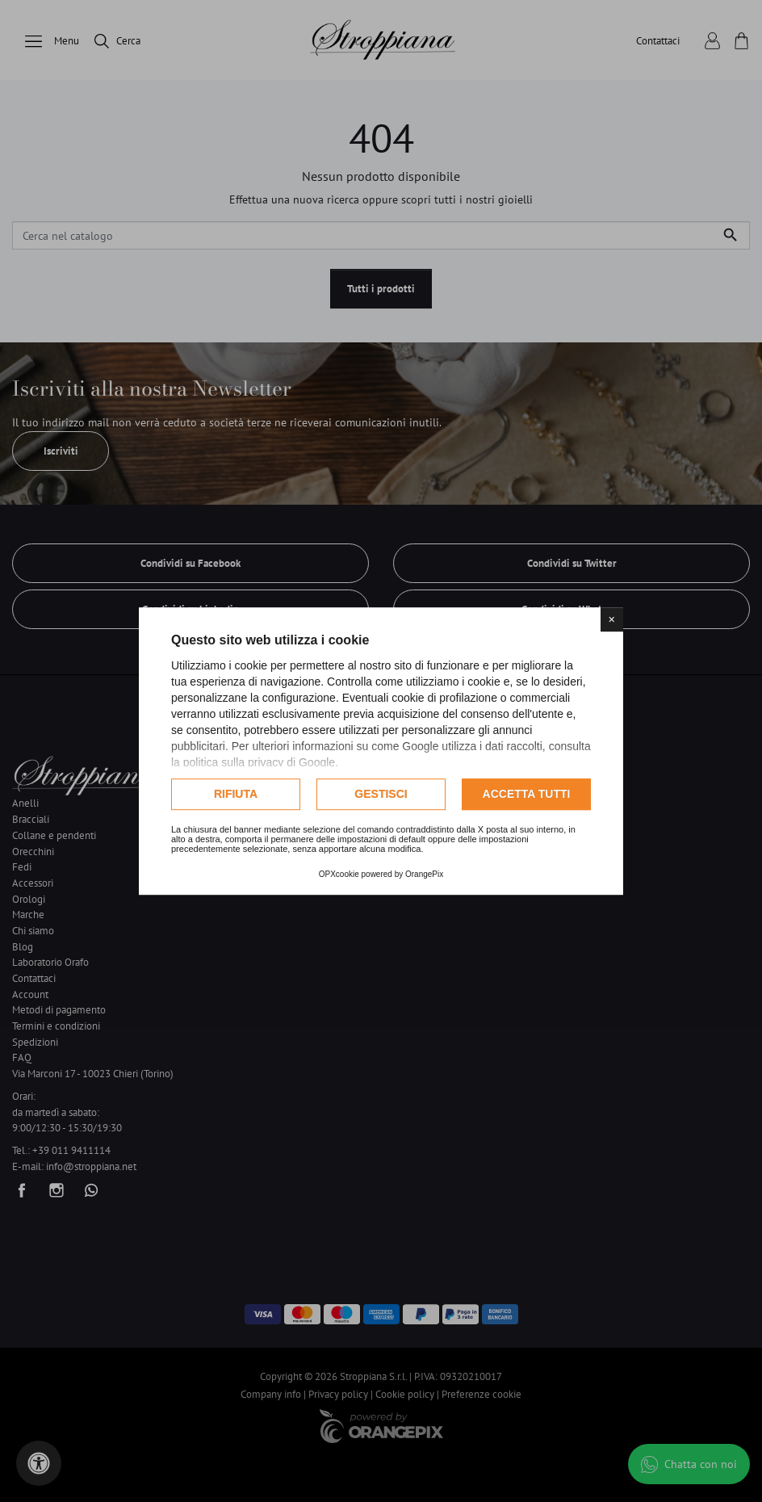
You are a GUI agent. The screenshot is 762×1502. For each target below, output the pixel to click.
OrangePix (424, 874)
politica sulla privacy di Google (259, 762)
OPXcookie (339, 874)
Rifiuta (235, 793)
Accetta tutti (527, 793)
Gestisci (380, 793)
